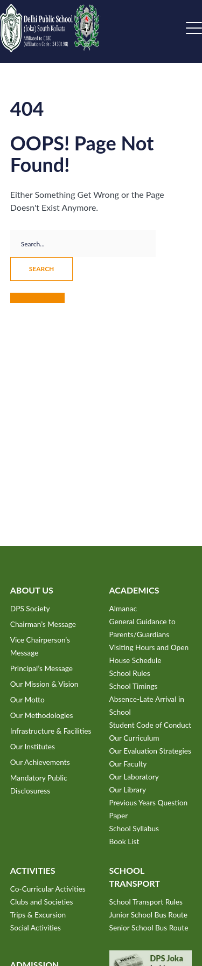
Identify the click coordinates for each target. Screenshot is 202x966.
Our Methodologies (41, 715)
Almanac (123, 608)
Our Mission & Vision (44, 683)
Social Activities (35, 927)
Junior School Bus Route (148, 914)
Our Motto (27, 699)
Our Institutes (32, 746)
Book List (124, 841)
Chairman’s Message (43, 624)
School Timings (133, 686)
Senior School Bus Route (149, 927)
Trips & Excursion (38, 914)
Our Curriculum (134, 737)
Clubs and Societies (41, 901)
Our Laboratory (134, 776)
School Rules (129, 673)
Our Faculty (128, 763)
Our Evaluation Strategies (150, 750)
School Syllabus (134, 828)
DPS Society (30, 608)
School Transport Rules (146, 901)
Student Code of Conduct (150, 724)
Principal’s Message (41, 668)
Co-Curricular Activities (48, 888)
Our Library (127, 789)
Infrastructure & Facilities (51, 730)
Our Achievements (40, 762)
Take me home (37, 298)
